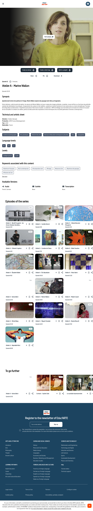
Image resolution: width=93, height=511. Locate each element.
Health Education (10, 469)
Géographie (81, 135)
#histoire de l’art (8, 173)
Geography (36, 453)
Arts (73, 135)
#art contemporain (23, 169)
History (35, 445)
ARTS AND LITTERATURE (12, 441)
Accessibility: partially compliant (54, 495)
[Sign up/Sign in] (88, 4)
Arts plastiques (24, 135)
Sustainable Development (68, 458)
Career (7, 471)
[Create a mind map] (46, 70)
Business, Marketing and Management (43, 458)
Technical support (66, 471)
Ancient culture (9, 455)
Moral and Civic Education (40, 448)
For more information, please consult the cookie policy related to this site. (51, 509)
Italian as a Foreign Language (41, 479)
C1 (13, 146)
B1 (9, 146)
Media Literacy (37, 450)
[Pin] (45, 76)
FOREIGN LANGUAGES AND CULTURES (43, 465)
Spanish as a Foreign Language (41, 476)
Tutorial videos (65, 469)
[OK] (89, 506)
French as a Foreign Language (41, 469)
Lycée (16, 156)
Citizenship (8, 474)
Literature (8, 445)
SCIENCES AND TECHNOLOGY (69, 441)
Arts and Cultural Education (13, 476)
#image (49, 169)
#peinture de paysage (73, 169)
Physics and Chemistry (67, 461)
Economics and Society (39, 455)
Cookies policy (9, 495)
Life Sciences (64, 453)
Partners (48, 489)
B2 (4, 146)
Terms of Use (29, 489)
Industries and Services (67, 450)
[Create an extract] (28, 70)
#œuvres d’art (59, 169)
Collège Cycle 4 (7, 156)
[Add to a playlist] (64, 70)
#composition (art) (37, 169)
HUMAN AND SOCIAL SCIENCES (41, 441)
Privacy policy (29, 495)
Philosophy (8, 450)
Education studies (38, 461)
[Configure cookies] (72, 489)
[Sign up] (55, 424)
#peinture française (8, 169)
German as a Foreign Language (41, 471)
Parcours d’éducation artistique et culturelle (56, 135)
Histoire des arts (36, 135)
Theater (7, 453)
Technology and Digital (67, 448)
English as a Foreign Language (41, 474)
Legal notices (9, 489)
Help (62, 465)
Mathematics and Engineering (69, 445)
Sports (63, 455)
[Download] (58, 76)
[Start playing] (49, 37)
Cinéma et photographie (10, 135)
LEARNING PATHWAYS (11, 465)
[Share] (34, 76)
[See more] (4, 176)
